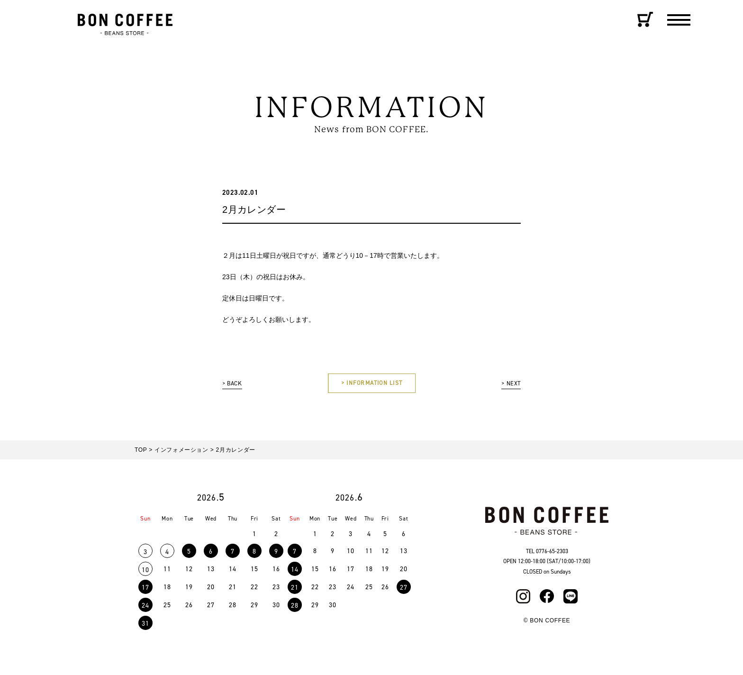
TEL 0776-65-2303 (547, 553)
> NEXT (509, 384)
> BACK (233, 384)
